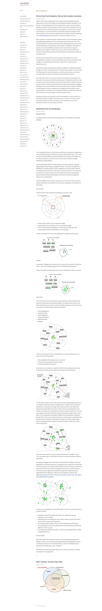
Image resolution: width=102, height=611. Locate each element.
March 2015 (23, 72)
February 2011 (23, 125)
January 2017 (23, 58)
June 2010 (22, 132)
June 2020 (22, 45)
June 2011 (22, 118)
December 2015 (24, 63)
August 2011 (23, 114)
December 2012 (24, 95)
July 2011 (22, 116)
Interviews (22, 23)
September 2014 (24, 79)
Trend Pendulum (44, 35)
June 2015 (22, 68)
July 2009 (22, 143)
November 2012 (24, 97)
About (21, 10)
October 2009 (23, 137)
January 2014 (23, 84)
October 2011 (23, 109)
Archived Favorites (24, 18)
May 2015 (22, 70)
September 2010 (24, 130)
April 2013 (22, 88)
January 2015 (23, 75)
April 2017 (22, 56)
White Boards (23, 36)
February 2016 (23, 61)
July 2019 (22, 47)
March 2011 (23, 123)
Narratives (22, 29)
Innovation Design (24, 21)
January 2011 (23, 127)
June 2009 (22, 146)
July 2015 (22, 65)
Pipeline (22, 32)
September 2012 (24, 102)
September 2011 (24, 111)
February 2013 (23, 93)
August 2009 (23, 141)
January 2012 (23, 107)
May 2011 (22, 120)
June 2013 (22, 86)
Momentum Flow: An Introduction (48, 109)
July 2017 (22, 54)
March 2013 (23, 91)
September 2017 (24, 52)
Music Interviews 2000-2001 (26, 25)
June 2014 (22, 81)
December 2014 (24, 77)
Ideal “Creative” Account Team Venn (49, 562)
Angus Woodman (43, 605)
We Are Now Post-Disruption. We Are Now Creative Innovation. (59, 16)
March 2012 (23, 104)
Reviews (22, 34)
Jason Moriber (24, 3)
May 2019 (22, 49)
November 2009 (24, 134)
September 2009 (24, 139)
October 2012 (23, 100)
